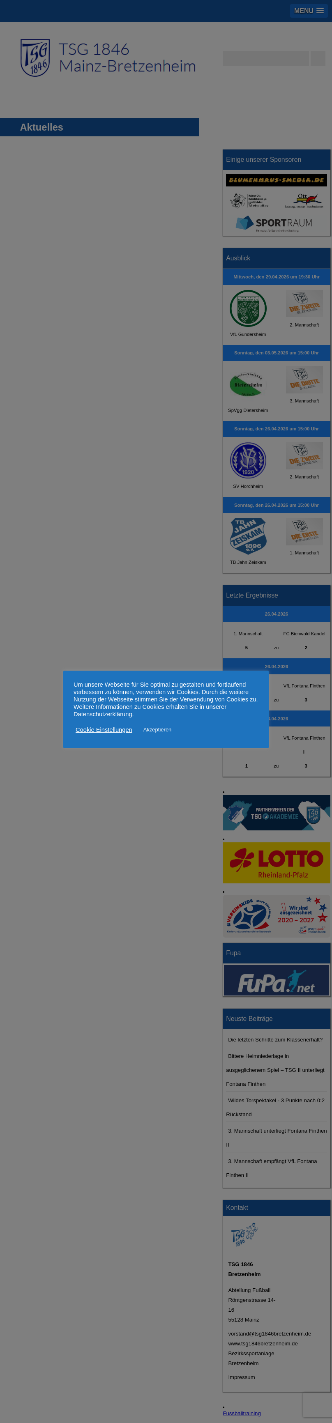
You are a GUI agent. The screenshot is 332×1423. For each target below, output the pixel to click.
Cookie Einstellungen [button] (104, 729)
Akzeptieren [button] (157, 729)
